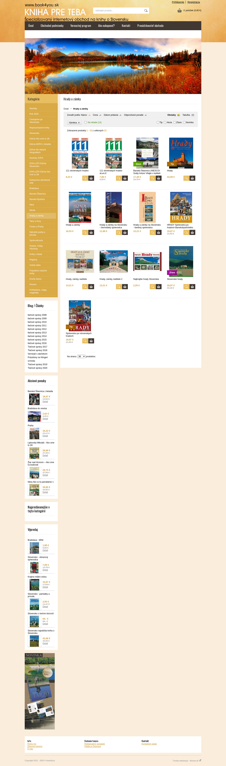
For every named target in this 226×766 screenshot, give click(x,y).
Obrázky (171, 115)
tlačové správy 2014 (37, 336)
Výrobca (74, 122)
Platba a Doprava (92, 746)
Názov (84, 115)
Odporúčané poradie (133, 115)
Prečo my (31, 744)
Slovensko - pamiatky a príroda (39, 595)
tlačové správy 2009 (37, 318)
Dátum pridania (111, 115)
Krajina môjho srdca (37, 577)
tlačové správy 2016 (37, 343)
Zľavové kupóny (34, 746)
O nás (30, 749)
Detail (45, 401)
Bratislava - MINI (35, 540)
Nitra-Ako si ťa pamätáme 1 (41, 482)
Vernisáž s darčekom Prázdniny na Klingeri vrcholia (38, 357)
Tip (161, 122)
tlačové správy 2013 (37, 332)
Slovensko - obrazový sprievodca (38, 558)
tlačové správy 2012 (37, 329)
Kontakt (126, 25)
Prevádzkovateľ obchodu (150, 25)
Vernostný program (80, 25)
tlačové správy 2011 (37, 325)
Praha (30, 425)
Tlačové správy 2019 (37, 364)
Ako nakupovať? (106, 25)
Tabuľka (186, 115)
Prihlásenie (178, 2)
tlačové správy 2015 (37, 339)
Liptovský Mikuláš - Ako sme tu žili (41, 443)
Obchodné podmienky (52, 25)
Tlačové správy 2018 (37, 350)
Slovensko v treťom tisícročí (41, 613)
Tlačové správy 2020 (37, 368)
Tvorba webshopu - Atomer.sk (187, 761)
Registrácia (194, 2)
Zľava (179, 122)
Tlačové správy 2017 (37, 347)
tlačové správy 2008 (37, 315)
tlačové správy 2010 (37, 322)
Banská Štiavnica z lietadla (40, 391)
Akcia (169, 122)
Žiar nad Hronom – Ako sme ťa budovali (41, 463)
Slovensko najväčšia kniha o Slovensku (41, 631)
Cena (95, 115)
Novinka (190, 122)
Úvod (31, 25)
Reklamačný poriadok (94, 744)
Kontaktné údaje (149, 744)
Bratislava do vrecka (37, 408)
